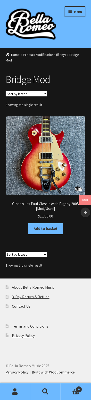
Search (45, 391)
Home (15, 54)
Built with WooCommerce (53, 372)
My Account (15, 391)
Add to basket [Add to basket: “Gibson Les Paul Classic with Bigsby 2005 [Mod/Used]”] (46, 228)
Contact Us (21, 306)
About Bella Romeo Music (33, 287)
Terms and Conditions (30, 326)
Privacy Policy (23, 335)
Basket (71, 388)
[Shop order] (26, 93)
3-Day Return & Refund (31, 296)
